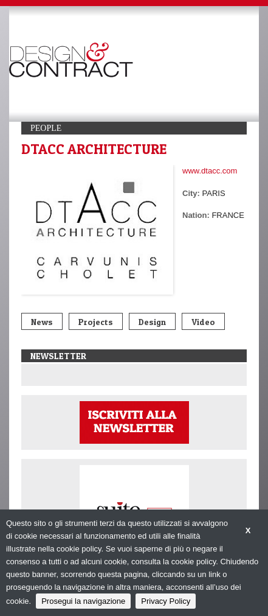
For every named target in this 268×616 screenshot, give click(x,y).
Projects (95, 322)
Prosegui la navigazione (83, 601)
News (42, 322)
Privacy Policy (165, 601)
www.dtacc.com (209, 170)
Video (203, 322)
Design (152, 322)
